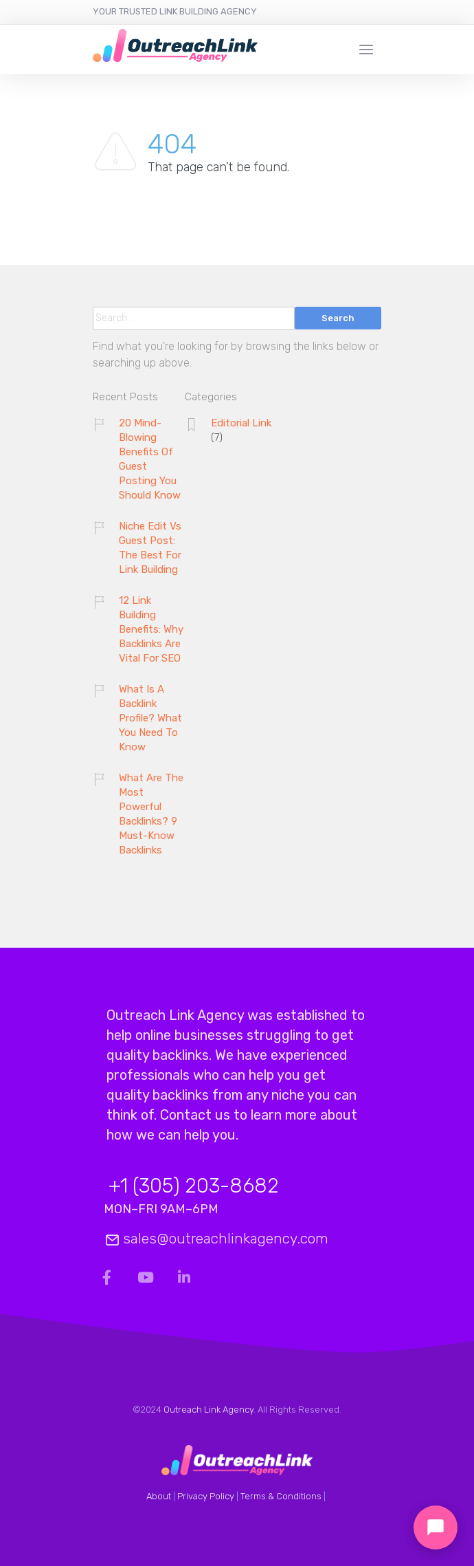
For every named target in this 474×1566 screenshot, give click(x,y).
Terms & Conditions (280, 1496)
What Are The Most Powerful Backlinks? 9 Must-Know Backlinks (151, 814)
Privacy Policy (205, 1496)
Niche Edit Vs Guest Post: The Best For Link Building (150, 548)
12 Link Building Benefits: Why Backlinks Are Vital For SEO (151, 629)
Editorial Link (241, 423)
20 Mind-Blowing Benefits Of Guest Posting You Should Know (150, 459)
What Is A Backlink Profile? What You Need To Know (150, 718)
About (158, 1496)
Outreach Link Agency (208, 1409)
